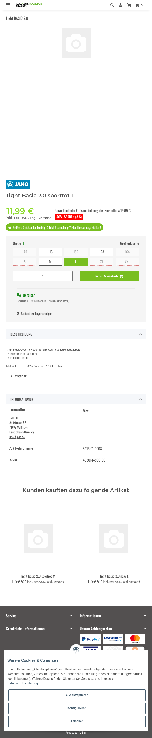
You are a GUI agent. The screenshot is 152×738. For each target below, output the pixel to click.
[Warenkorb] (128, 4)
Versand (45, 218)
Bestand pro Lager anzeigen (34, 313)
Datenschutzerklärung (22, 683)
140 (24, 251)
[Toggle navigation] (8, 3)
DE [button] (137, 5)
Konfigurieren (76, 708)
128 (101, 251)
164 (127, 251)
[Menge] (42, 276)
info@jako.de (17, 436)
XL (101, 261)
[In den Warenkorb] (109, 276)
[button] (113, 4)
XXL (127, 261)
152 (75, 251)
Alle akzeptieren (77, 695)
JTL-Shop (82, 732)
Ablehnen (76, 721)
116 (50, 251)
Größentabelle (129, 243)
